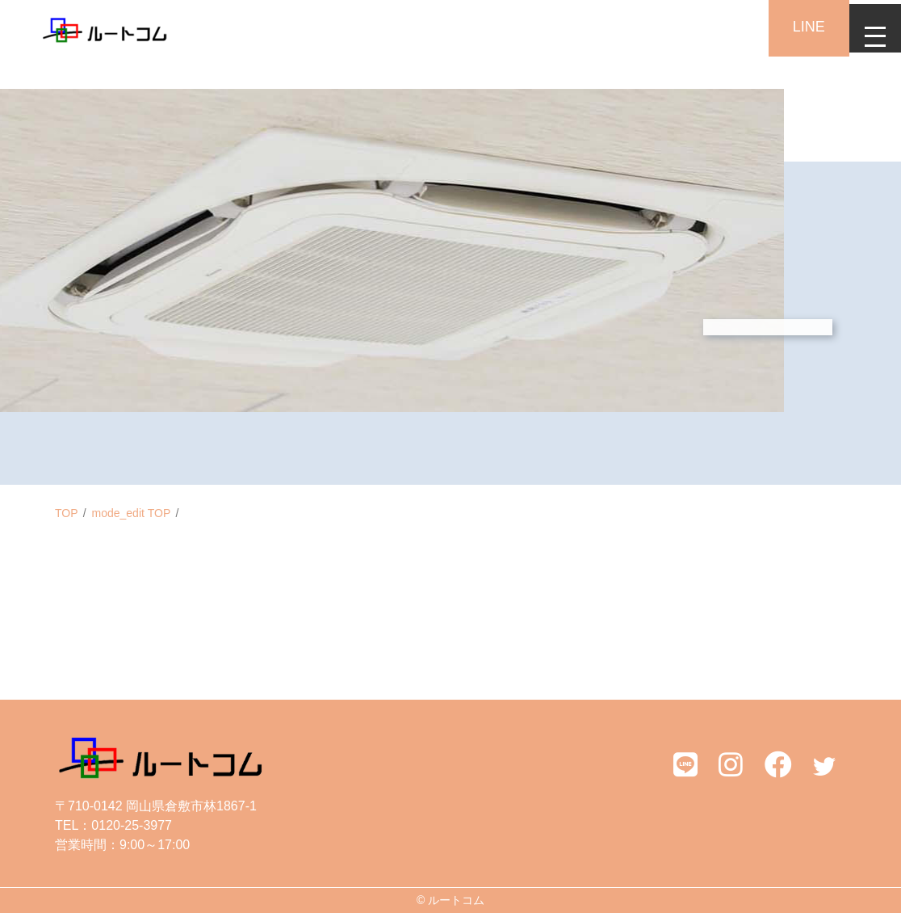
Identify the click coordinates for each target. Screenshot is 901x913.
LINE (796, 27)
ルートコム (456, 900)
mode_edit (131, 513)
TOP (66, 513)
